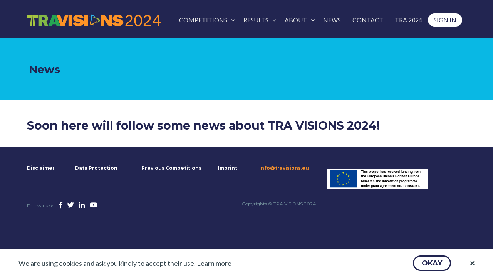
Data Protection (96, 168)
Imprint (227, 168)
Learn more (214, 263)
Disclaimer (40, 168)
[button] (432, 263)
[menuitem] (205, 20)
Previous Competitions (171, 168)
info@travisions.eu (284, 168)
